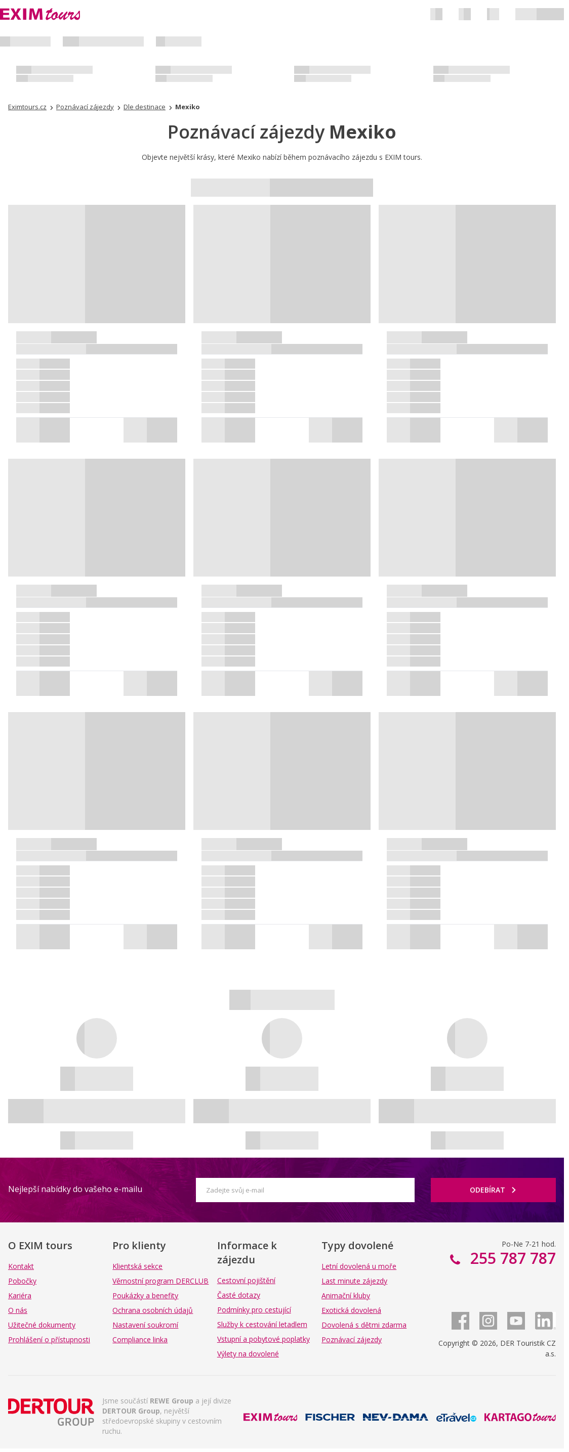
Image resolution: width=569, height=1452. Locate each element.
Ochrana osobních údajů (152, 1310)
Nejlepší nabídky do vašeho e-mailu (75, 1189)
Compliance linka (140, 1339)
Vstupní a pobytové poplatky (263, 1339)
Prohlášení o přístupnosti (49, 1339)
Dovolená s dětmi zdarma (364, 1325)
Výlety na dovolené (248, 1353)
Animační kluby (345, 1295)
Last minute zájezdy (354, 1281)
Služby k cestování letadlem (262, 1324)
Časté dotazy (238, 1295)
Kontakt (21, 1266)
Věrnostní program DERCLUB (160, 1281)
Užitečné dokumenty (41, 1325)
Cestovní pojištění (246, 1280)
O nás (17, 1310)
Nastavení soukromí (145, 1325)
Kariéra (19, 1295)
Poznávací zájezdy (351, 1339)
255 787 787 (511, 1258)
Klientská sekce (137, 1266)
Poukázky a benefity (145, 1295)
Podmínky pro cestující (254, 1309)
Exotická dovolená (351, 1310)
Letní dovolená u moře (358, 1266)
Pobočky (22, 1281)
